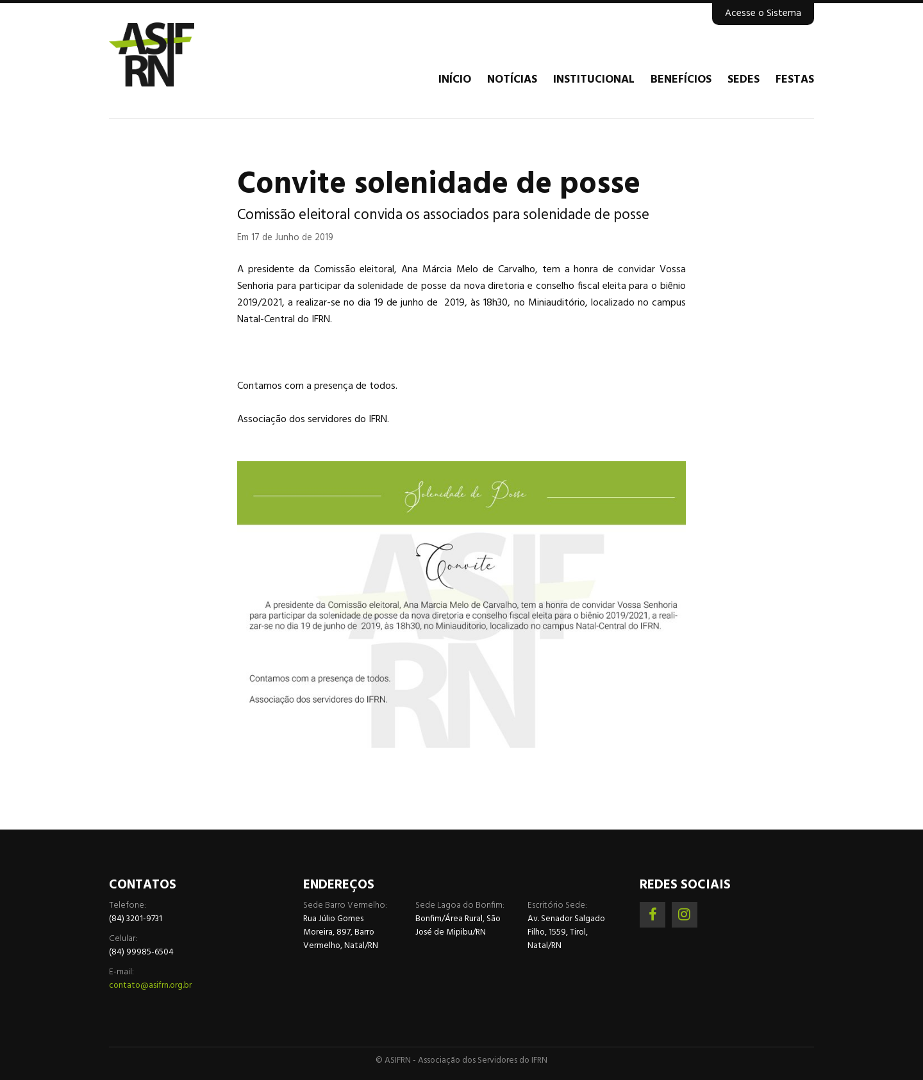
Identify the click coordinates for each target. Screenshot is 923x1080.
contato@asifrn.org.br (150, 985)
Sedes (744, 80)
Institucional (594, 80)
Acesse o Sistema (763, 13)
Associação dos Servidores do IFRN (186, 54)
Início (454, 80)
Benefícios (681, 80)
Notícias (512, 80)
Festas (795, 80)
